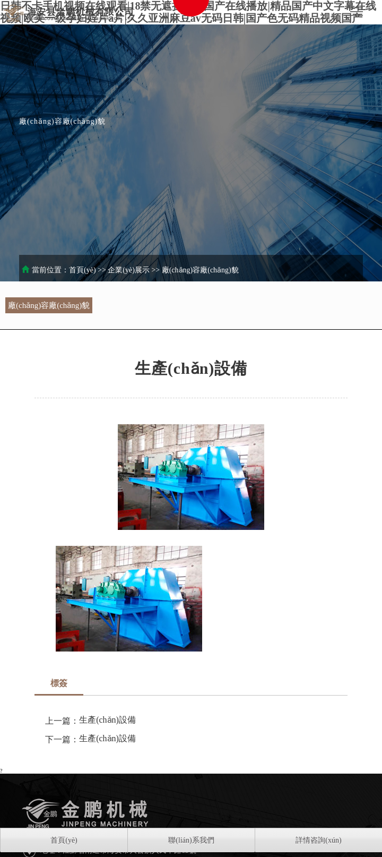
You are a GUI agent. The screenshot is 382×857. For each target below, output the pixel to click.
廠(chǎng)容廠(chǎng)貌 (200, 270)
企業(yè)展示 (129, 270)
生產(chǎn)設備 (107, 719)
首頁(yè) (82, 270)
